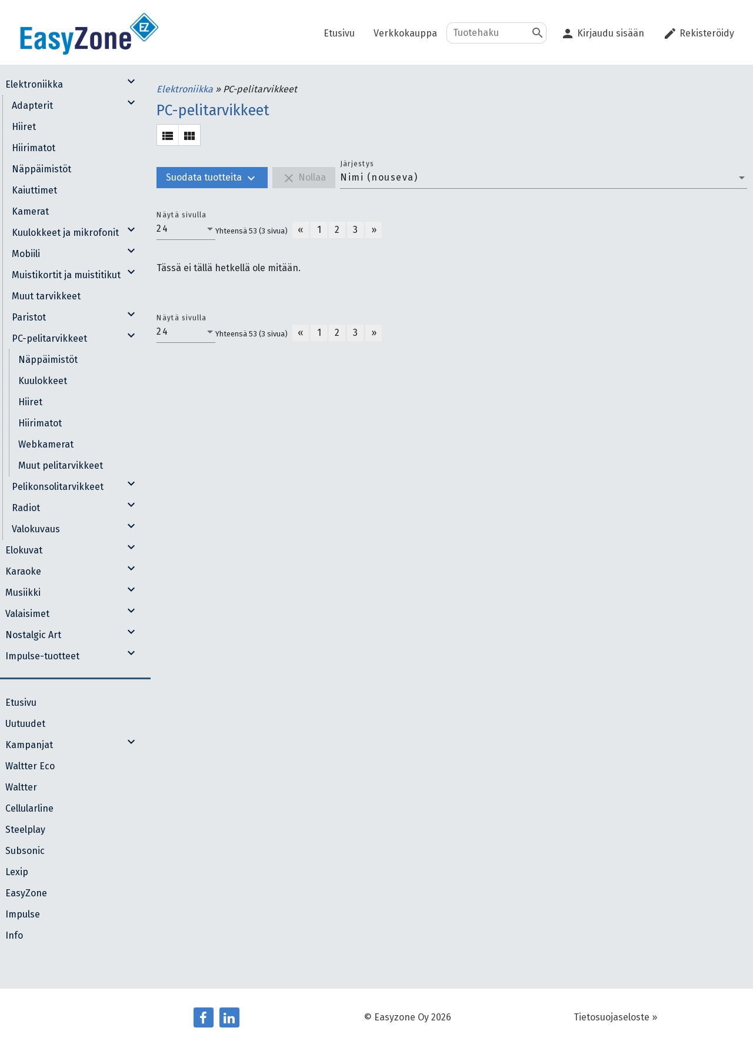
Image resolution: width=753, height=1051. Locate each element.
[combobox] (543, 178)
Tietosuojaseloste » (615, 1017)
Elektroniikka (185, 89)
